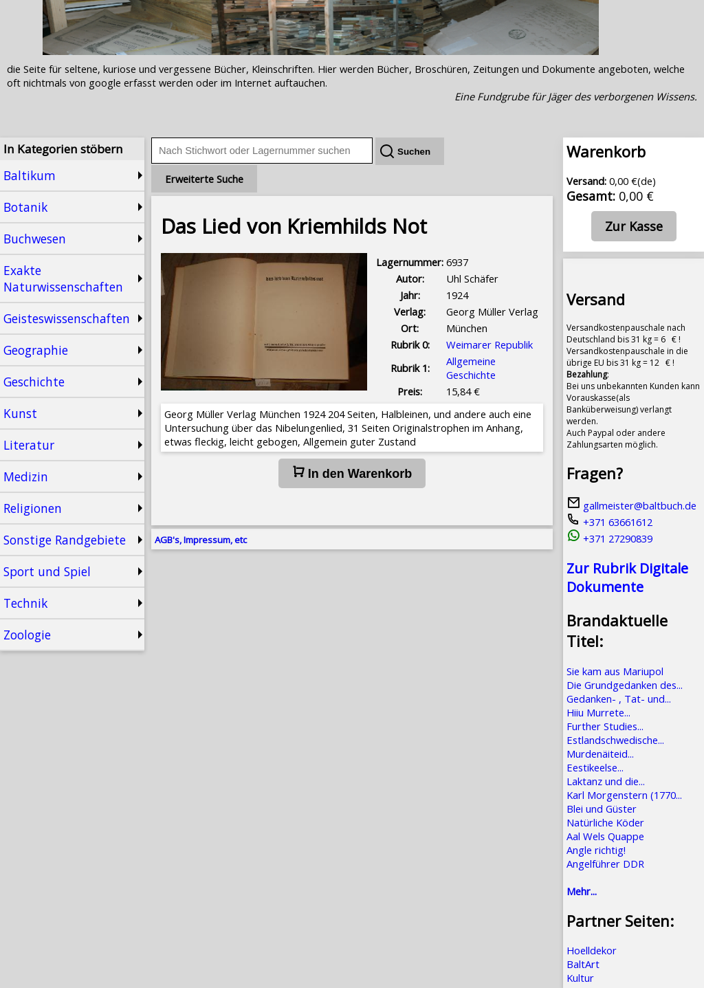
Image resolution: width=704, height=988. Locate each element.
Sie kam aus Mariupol (614, 671)
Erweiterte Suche (204, 179)
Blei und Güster (601, 808)
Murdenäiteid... (600, 753)
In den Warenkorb (352, 473)
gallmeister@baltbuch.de (631, 505)
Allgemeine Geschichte (471, 368)
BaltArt (583, 964)
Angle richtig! (596, 850)
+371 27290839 (609, 538)
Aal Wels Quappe (605, 836)
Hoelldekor (591, 950)
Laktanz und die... (605, 781)
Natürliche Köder (605, 822)
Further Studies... (605, 726)
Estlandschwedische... (615, 740)
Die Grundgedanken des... (624, 685)
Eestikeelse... (595, 767)
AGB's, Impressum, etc (201, 540)
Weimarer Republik (489, 344)
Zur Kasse (634, 226)
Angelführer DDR (605, 863)
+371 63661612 (609, 522)
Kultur (580, 978)
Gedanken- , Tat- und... (618, 698)
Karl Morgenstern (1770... (624, 795)
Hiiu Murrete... (598, 712)
